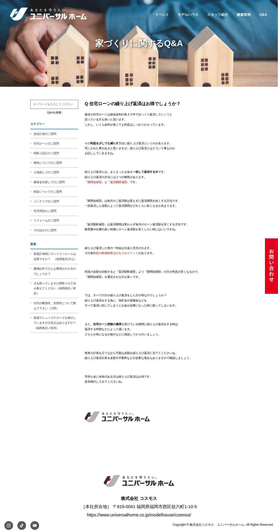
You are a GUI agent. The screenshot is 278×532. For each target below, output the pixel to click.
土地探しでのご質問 (46, 172)
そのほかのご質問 (45, 230)
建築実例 (244, 14)
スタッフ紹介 (217, 14)
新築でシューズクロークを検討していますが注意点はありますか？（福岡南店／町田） (55, 323)
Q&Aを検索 (54, 112)
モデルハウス (188, 14)
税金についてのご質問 (48, 191)
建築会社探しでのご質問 (49, 182)
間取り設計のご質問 (46, 153)
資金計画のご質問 (45, 134)
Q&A (263, 14)
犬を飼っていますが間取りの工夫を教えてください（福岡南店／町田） (55, 288)
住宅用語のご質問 (45, 211)
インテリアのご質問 (46, 201)
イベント (162, 14)
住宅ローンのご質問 (46, 143)
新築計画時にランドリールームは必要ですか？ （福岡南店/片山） (55, 256)
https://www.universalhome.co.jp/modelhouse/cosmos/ (139, 514)
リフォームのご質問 (46, 220)
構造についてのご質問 (48, 162)
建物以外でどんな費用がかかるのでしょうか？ (55, 271)
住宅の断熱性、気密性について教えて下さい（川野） (55, 305)
